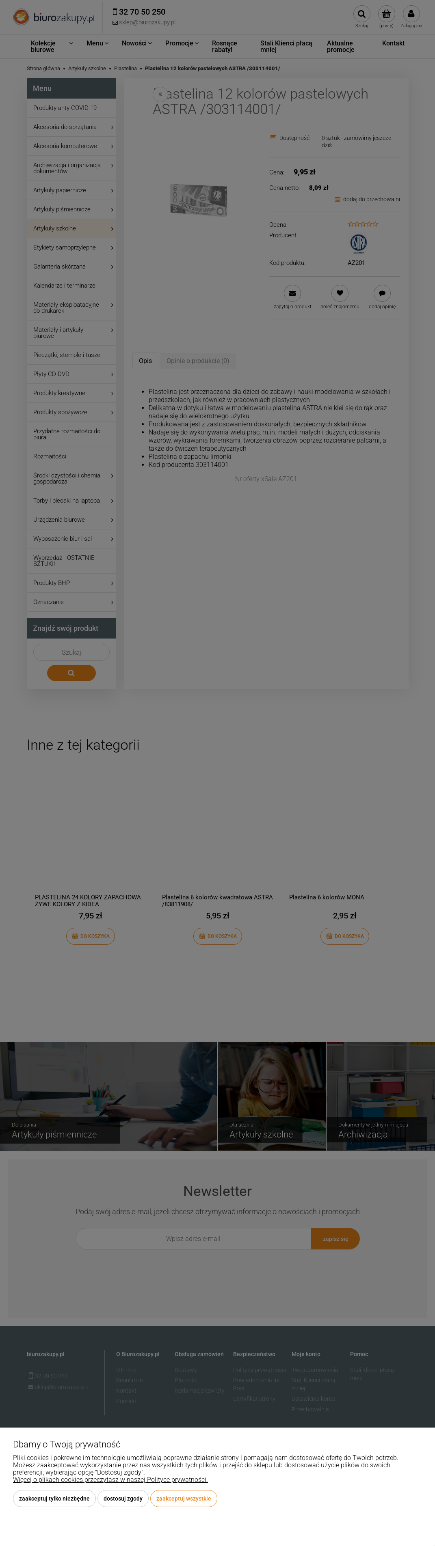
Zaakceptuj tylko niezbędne (54, 1498)
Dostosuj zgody (123, 1498)
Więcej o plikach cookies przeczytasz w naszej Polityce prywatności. (110, 1480)
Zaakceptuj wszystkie (183, 1498)
